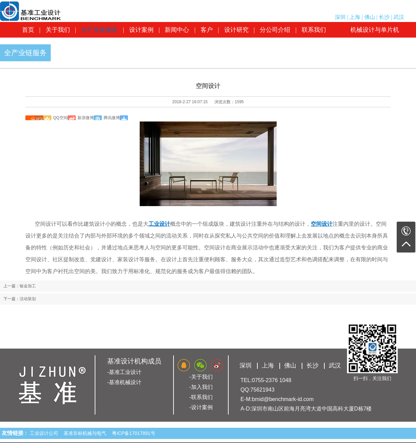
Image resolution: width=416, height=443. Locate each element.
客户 (207, 29)
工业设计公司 (45, 433)
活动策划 (28, 298)
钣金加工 (28, 286)
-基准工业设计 (124, 372)
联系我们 (314, 29)
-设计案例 (200, 407)
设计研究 (236, 29)
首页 (28, 29)
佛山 (369, 17)
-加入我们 (200, 387)
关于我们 (58, 29)
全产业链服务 (99, 29)
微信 (39, 117)
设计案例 (141, 29)
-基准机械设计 (124, 382)
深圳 (340, 17)
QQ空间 (60, 117)
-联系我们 (200, 397)
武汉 (398, 17)
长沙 (384, 17)
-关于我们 (200, 377)
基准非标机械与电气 (86, 433)
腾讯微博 (111, 117)
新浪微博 (85, 117)
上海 (354, 17)
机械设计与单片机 (374, 29)
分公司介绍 (275, 29)
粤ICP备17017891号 (133, 433)
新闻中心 (177, 29)
